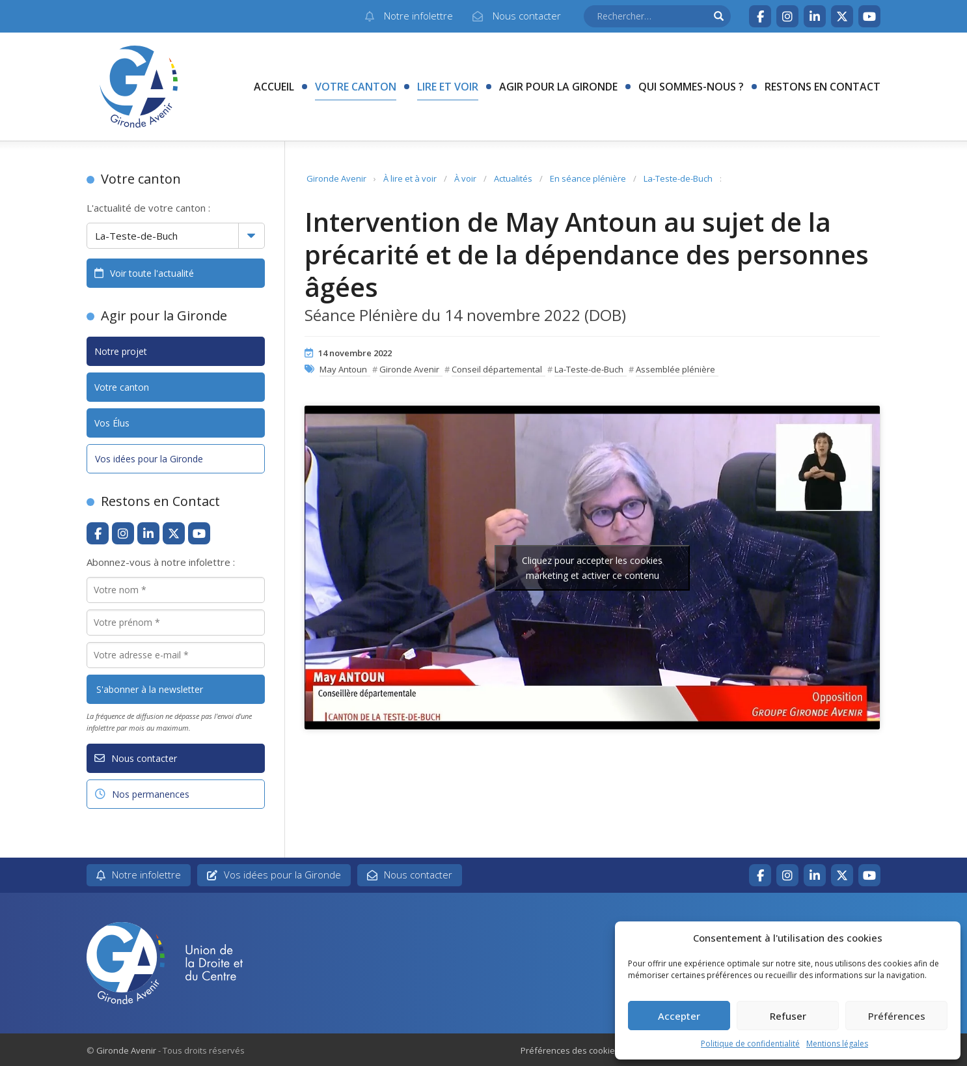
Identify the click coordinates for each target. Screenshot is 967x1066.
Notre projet (120, 351)
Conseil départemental (497, 369)
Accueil (274, 86)
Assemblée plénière (675, 369)
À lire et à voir (410, 178)
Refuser (788, 1015)
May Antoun (343, 369)
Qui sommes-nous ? (691, 86)
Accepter (679, 1015)
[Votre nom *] (176, 590)
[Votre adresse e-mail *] (176, 655)
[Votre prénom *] (176, 623)
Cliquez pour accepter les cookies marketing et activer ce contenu (592, 568)
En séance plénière (588, 178)
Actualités (513, 178)
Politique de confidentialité (750, 1043)
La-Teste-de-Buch (678, 178)
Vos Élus (111, 423)
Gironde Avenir (336, 178)
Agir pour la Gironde (558, 86)
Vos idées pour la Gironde (149, 459)
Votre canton (355, 86)
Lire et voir (447, 86)
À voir (465, 178)
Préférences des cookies (570, 1050)
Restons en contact (822, 86)
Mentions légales (837, 1043)
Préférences (896, 1015)
